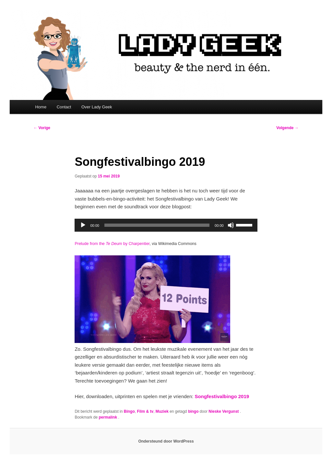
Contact (64, 106)
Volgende (287, 128)
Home (40, 106)
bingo (193, 411)
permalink (108, 417)
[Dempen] (231, 225)
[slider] (156, 225)
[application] (166, 225)
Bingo (129, 411)
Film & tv (145, 411)
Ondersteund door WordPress (166, 441)
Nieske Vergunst (224, 411)
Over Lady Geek (96, 106)
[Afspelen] (83, 225)
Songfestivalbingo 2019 (222, 396)
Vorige (41, 128)
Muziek (162, 411)
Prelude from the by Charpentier (112, 243)
